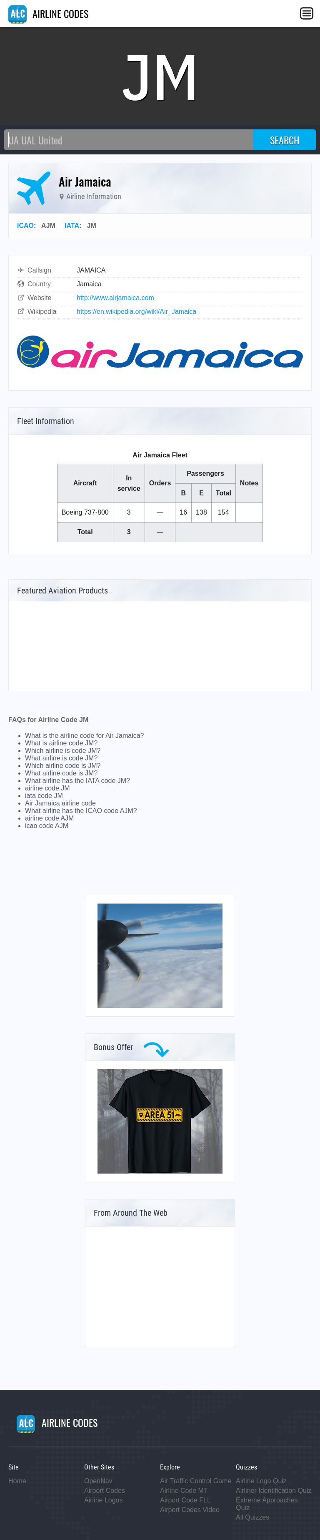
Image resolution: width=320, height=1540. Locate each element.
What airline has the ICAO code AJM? (81, 810)
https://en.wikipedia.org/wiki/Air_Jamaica (136, 311)
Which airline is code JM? (62, 750)
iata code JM (44, 795)
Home (17, 1480)
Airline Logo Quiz (261, 1480)
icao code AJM (46, 825)
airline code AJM (49, 818)
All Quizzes (252, 1517)
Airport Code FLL (185, 1500)
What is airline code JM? (61, 743)
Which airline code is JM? (62, 765)
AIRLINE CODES (48, 13)
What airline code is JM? (61, 773)
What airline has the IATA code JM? (77, 780)
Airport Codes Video (190, 1509)
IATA (72, 225)
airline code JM (47, 788)
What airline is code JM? (61, 758)
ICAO (25, 225)
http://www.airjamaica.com (115, 297)
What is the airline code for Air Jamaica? (84, 735)
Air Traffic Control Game (195, 1480)
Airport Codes (104, 1490)
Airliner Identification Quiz (273, 1490)
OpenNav (98, 1480)
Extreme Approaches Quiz (267, 1504)
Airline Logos (103, 1500)
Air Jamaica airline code (60, 803)
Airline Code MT (184, 1490)
